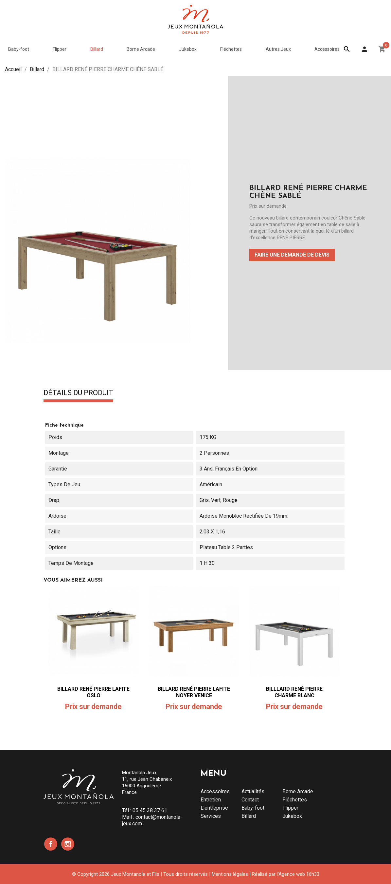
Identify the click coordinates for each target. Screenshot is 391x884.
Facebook (50, 844)
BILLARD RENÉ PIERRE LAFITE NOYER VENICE (194, 692)
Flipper (290, 808)
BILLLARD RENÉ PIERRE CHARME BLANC (294, 692)
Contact (250, 800)
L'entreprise (214, 808)
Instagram (67, 844)
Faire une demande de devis (292, 255)
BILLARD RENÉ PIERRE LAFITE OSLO (93, 692)
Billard (248, 816)
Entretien (211, 800)
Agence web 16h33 (298, 874)
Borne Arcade (297, 791)
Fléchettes (294, 800)
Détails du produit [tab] (78, 393)
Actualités (252, 791)
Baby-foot (252, 808)
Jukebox (292, 816)
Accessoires (215, 791)
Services (211, 816)
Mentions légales (230, 874)
